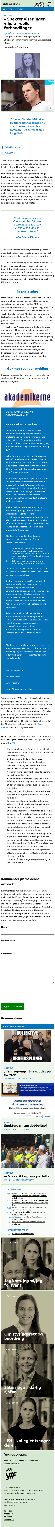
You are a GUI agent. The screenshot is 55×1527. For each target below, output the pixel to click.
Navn (4, 927)
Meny (49, 4)
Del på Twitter (10, 153)
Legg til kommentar (12, 1006)
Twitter (8, 1516)
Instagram (9, 1519)
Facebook (8, 1513)
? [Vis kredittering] (50, 108)
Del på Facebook (11, 147)
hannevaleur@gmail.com (16, 47)
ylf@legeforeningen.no (15, 1502)
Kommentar (7, 953)
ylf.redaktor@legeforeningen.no (20, 1493)
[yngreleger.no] (17, 4)
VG (14, 743)
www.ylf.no (10, 1505)
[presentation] (23, 994)
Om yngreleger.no (12, 1487)
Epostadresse (8, 940)
